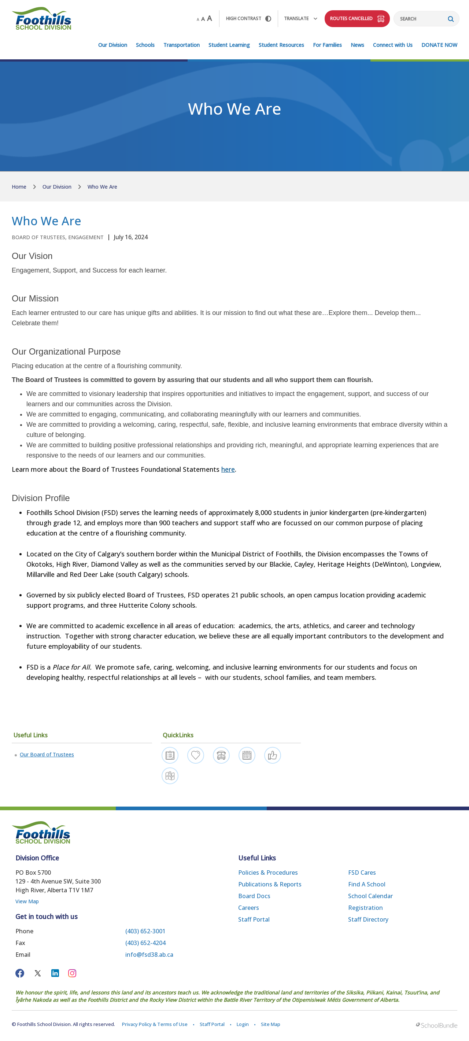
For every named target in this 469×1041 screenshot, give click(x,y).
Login (243, 1024)
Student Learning (229, 44)
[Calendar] (247, 755)
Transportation (181, 44)
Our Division (112, 44)
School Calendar (370, 896)
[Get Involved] (272, 755)
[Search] (426, 18)
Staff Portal (254, 919)
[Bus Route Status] (221, 755)
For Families (327, 44)
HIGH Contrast (248, 18)
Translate (300, 18)
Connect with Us (393, 44)
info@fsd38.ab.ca (149, 955)
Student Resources (281, 44)
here (228, 469)
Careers (248, 908)
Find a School (366, 884)
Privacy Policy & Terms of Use (155, 1024)
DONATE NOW (439, 44)
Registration (365, 908)
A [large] (209, 18)
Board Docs (254, 896)
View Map (27, 901)
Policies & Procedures (268, 872)
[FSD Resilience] (195, 755)
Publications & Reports (270, 884)
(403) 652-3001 (145, 931)
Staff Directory (368, 919)
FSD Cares (362, 872)
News (357, 44)
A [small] (198, 19)
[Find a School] (170, 775)
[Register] (170, 755)
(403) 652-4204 (145, 943)
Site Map (270, 1024)
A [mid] (203, 18)
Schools (145, 44)
